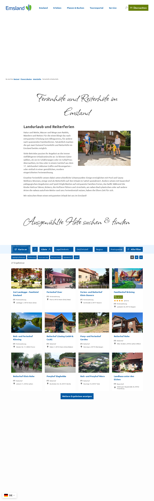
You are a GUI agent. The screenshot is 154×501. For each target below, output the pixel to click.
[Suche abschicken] (35, 249)
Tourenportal (96, 7)
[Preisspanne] (84, 249)
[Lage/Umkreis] (63, 249)
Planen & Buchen (75, 7)
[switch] (107, 249)
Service (113, 7)
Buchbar (100, 249)
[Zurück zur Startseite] (19, 7)
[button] (134, 249)
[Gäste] (46, 249)
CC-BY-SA (39, 287)
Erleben (57, 7)
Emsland (43, 7)
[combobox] (35, 249)
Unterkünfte (37, 79)
